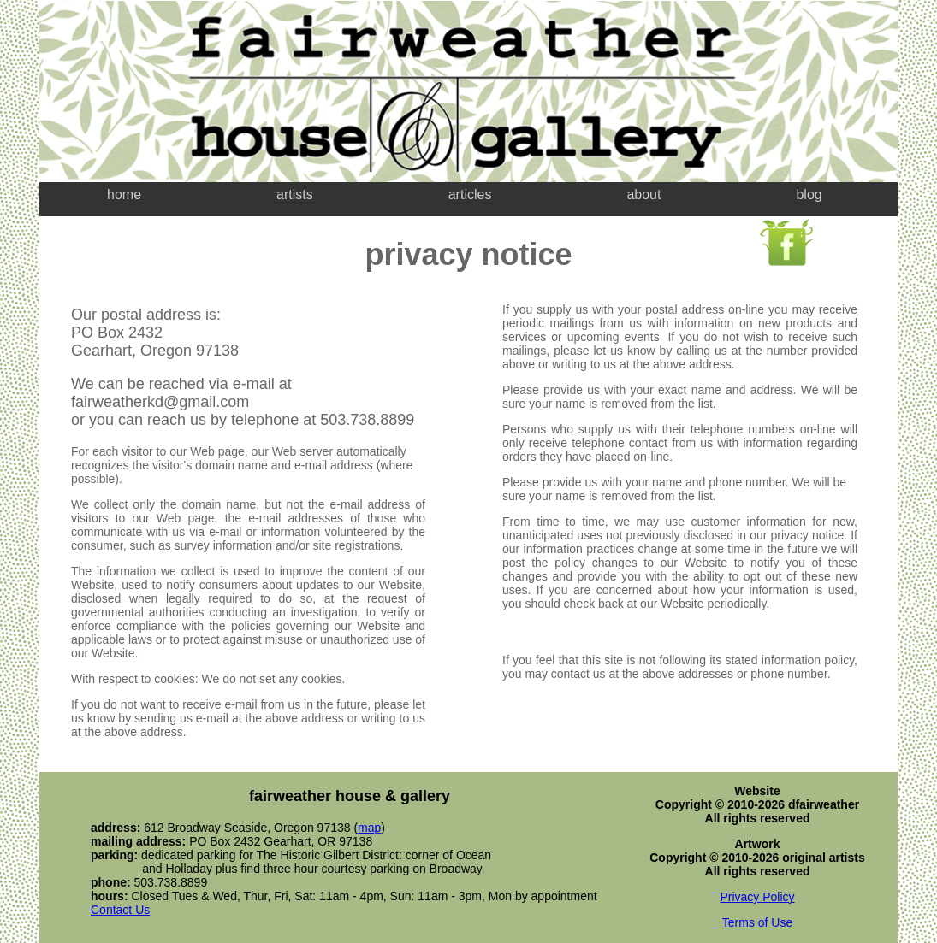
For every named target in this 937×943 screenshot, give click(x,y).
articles (470, 194)
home (124, 194)
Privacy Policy (757, 897)
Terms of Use (757, 922)
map (369, 827)
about (643, 194)
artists (294, 194)
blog (808, 194)
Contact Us (120, 909)
